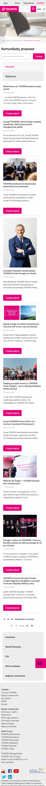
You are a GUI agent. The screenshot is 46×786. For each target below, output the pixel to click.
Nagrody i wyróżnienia (15, 675)
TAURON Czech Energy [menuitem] (10, 756)
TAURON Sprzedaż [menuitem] (9, 745)
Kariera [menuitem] (4, 704)
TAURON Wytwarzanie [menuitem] (10, 734)
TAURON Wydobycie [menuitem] (9, 742)
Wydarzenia (10, 76)
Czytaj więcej (12, 113)
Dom (6, 3)
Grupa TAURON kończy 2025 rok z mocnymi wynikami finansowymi (19, 423)
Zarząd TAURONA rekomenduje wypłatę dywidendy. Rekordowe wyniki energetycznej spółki (22, 124)
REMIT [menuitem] (4, 701)
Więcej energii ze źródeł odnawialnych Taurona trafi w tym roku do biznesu (21, 325)
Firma (17, 3)
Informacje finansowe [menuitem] (10, 720)
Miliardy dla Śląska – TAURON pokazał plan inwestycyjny (21, 482)
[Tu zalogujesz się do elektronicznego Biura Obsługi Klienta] (33, 9)
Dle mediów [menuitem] (6, 698)
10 (4, 619)
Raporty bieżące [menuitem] (7, 723)
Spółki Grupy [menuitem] (6, 731)
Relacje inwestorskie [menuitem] (9, 695)
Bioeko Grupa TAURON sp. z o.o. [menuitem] (14, 759)
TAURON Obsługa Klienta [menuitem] (11, 753)
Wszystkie (9, 66)
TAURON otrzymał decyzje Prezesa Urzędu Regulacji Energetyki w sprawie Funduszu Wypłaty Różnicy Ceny (21, 580)
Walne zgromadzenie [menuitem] (10, 717)
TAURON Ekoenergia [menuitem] (9, 739)
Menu (41, 9)
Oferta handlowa (12, 666)
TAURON (40, 3)
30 (12, 619)
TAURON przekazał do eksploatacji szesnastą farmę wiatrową (19, 185)
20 (8, 619)
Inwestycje (10, 637)
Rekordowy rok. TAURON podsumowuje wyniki (22, 88)
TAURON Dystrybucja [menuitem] (10, 737)
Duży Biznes (29, 3)
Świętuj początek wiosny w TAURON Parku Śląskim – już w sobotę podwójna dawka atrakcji (22, 386)
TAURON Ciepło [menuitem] (7, 748)
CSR (7, 656)
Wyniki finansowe (13, 646)
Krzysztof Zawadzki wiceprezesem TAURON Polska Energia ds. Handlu (19, 272)
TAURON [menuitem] (5, 689)
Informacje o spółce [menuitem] (9, 711)
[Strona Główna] (9, 9)
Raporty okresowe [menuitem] (8, 726)
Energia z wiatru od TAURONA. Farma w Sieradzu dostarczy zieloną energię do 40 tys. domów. (22, 542)
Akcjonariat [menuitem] (6, 714)
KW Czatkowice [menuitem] (7, 762)
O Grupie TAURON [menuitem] (8, 692)
